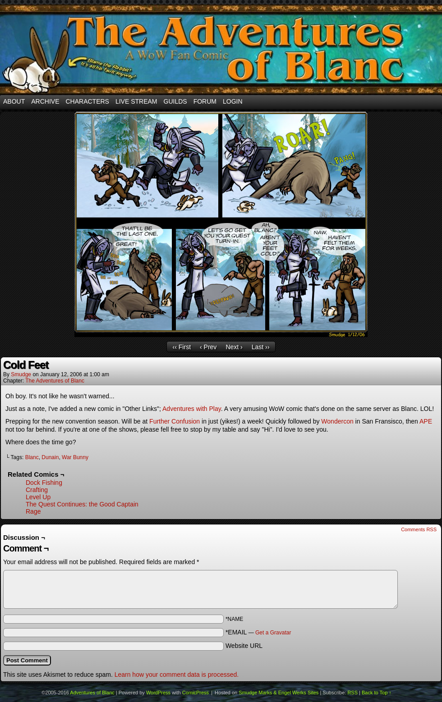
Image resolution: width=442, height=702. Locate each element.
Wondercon (337, 421)
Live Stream (136, 101)
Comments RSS (419, 529)
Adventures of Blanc (221, 50)
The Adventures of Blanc (54, 381)
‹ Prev (208, 347)
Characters (87, 101)
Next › (234, 347)
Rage (33, 511)
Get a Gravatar (273, 632)
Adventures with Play (191, 408)
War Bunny (75, 457)
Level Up (38, 497)
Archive (45, 101)
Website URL (244, 645)
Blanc (32, 457)
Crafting (37, 489)
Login (233, 101)
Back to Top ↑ (376, 692)
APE (425, 421)
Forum (204, 101)
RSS (352, 692)
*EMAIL (258, 632)
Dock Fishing (44, 482)
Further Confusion (174, 421)
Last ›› (261, 347)
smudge (21, 374)
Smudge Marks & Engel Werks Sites (278, 692)
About (14, 101)
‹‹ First (182, 347)
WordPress (158, 692)
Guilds (175, 101)
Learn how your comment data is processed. (177, 674)
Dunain (50, 457)
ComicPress (195, 692)
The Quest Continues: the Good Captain (82, 504)
